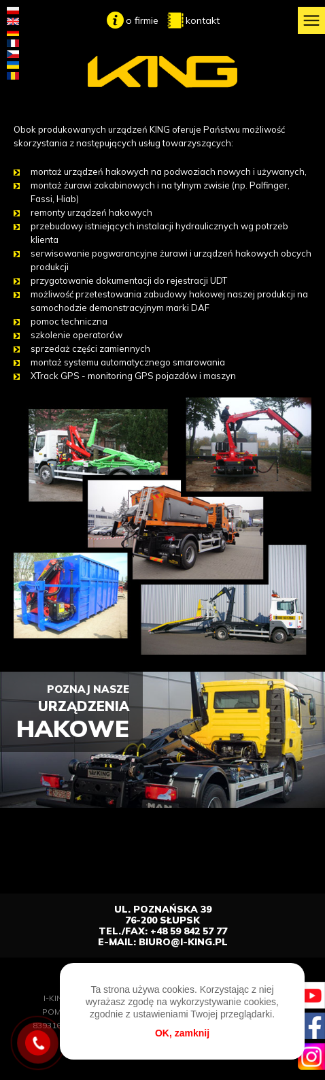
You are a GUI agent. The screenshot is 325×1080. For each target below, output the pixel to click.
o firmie (142, 20)
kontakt (203, 20)
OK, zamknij (182, 1033)
